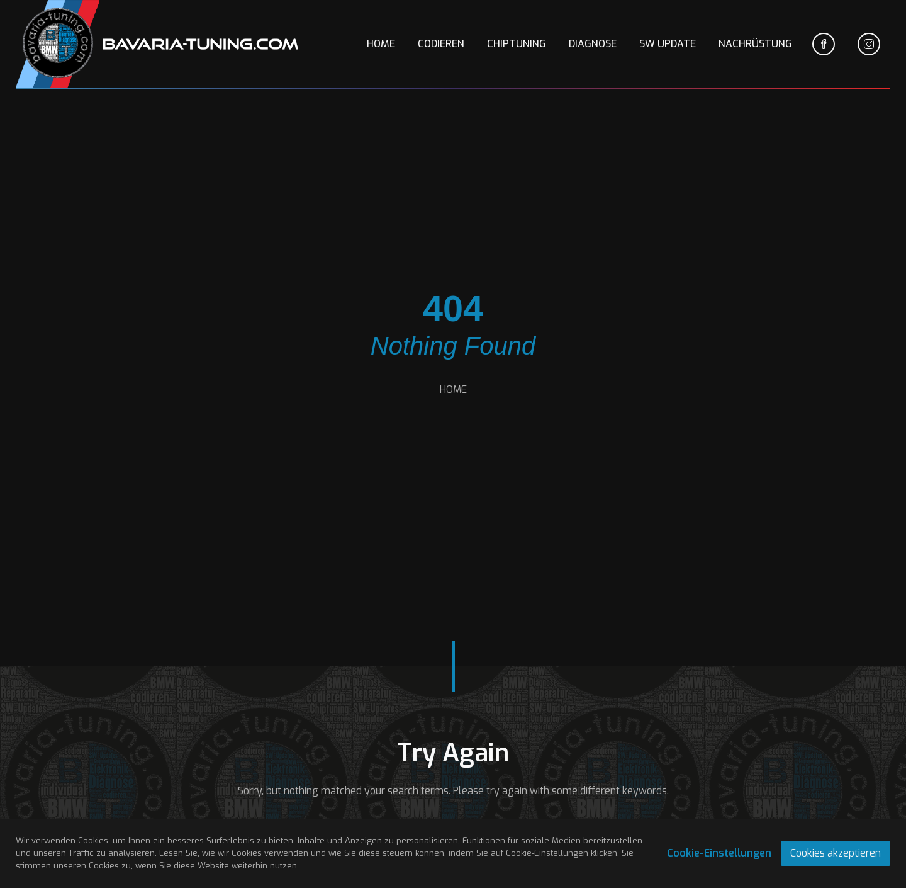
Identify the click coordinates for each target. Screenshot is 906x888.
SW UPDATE (667, 43)
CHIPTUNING (516, 43)
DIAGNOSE (593, 43)
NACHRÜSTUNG (755, 43)
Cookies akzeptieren (835, 853)
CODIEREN (441, 43)
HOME (381, 43)
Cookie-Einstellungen (719, 853)
